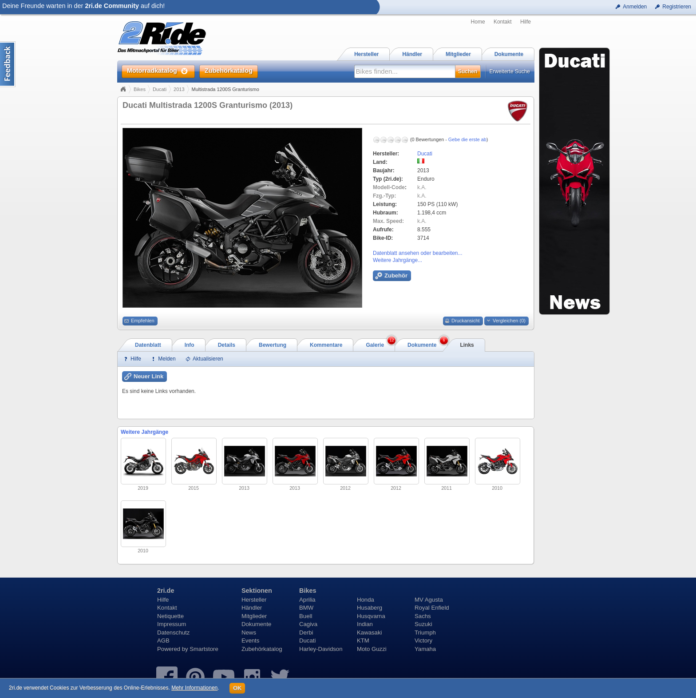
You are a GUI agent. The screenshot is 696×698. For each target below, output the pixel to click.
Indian (365, 624)
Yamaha (425, 649)
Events (250, 640)
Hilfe (525, 22)
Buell (305, 616)
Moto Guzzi (372, 649)
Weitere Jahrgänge (144, 432)
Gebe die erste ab (467, 139)
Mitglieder (254, 616)
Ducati (159, 89)
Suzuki (423, 624)
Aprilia (307, 599)
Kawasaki (369, 632)
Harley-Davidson (320, 649)
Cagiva (308, 624)
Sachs (423, 616)
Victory (423, 640)
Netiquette (170, 616)
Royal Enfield (432, 607)
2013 (179, 89)
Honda (365, 599)
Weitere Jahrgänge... (397, 260)
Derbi (306, 632)
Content (8, 64)
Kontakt (503, 22)
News (248, 632)
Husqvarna (371, 616)
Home (478, 22)
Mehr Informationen (194, 688)
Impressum (171, 624)
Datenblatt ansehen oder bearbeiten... (417, 253)
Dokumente (256, 624)
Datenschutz (173, 632)
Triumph (425, 632)
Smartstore (204, 649)
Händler (251, 607)
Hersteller (253, 599)
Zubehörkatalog (261, 649)
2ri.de (165, 590)
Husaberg (369, 607)
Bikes (140, 89)
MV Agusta (429, 599)
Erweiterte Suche (510, 71)
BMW (306, 607)
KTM (363, 640)
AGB (163, 640)
